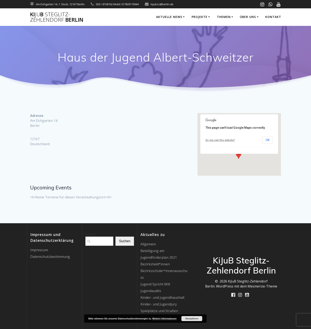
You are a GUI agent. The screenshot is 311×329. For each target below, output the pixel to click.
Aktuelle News (169, 17)
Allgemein (148, 244)
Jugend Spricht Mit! (155, 284)
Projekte (199, 17)
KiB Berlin (56, 17)
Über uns (248, 17)
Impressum (39, 250)
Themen (224, 17)
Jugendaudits (150, 291)
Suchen (90, 234)
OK (268, 140)
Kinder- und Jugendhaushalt (162, 297)
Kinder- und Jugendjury (158, 304)
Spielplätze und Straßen (159, 311)
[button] (238, 155)
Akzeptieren (191, 318)
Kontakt (273, 17)
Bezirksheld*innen (155, 264)
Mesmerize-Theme (262, 286)
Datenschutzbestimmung (50, 256)
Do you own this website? (220, 140)
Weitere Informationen (164, 318)
